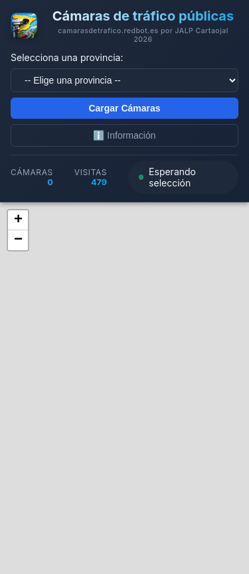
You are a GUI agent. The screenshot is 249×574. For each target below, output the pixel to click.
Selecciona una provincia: (67, 57)
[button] (18, 220)
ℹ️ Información (124, 135)
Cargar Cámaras (124, 108)
